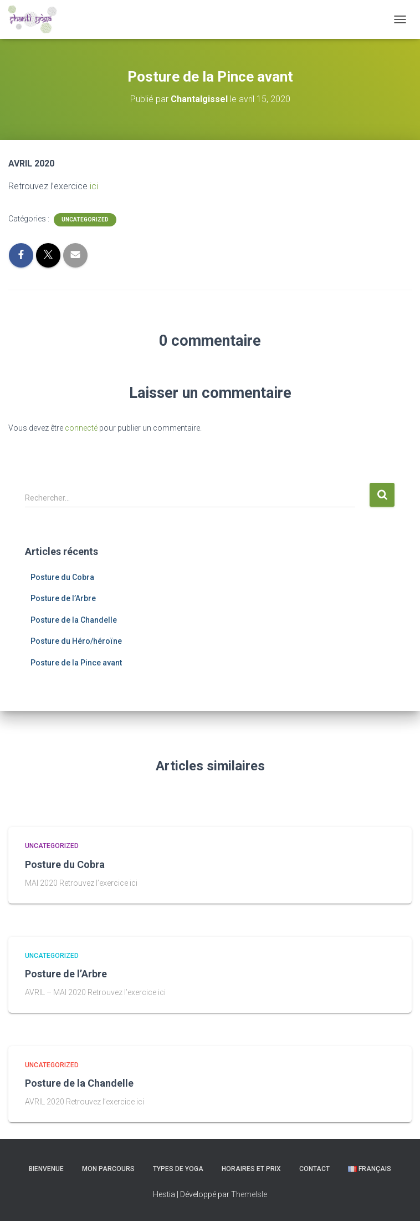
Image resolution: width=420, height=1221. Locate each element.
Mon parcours (108, 1169)
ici (94, 186)
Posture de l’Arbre (63, 598)
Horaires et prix (251, 1169)
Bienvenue (46, 1169)
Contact (314, 1169)
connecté (81, 427)
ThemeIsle (249, 1194)
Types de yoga (178, 1169)
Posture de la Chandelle (73, 619)
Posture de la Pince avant (76, 662)
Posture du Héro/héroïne (76, 641)
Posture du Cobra (62, 577)
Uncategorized (85, 219)
